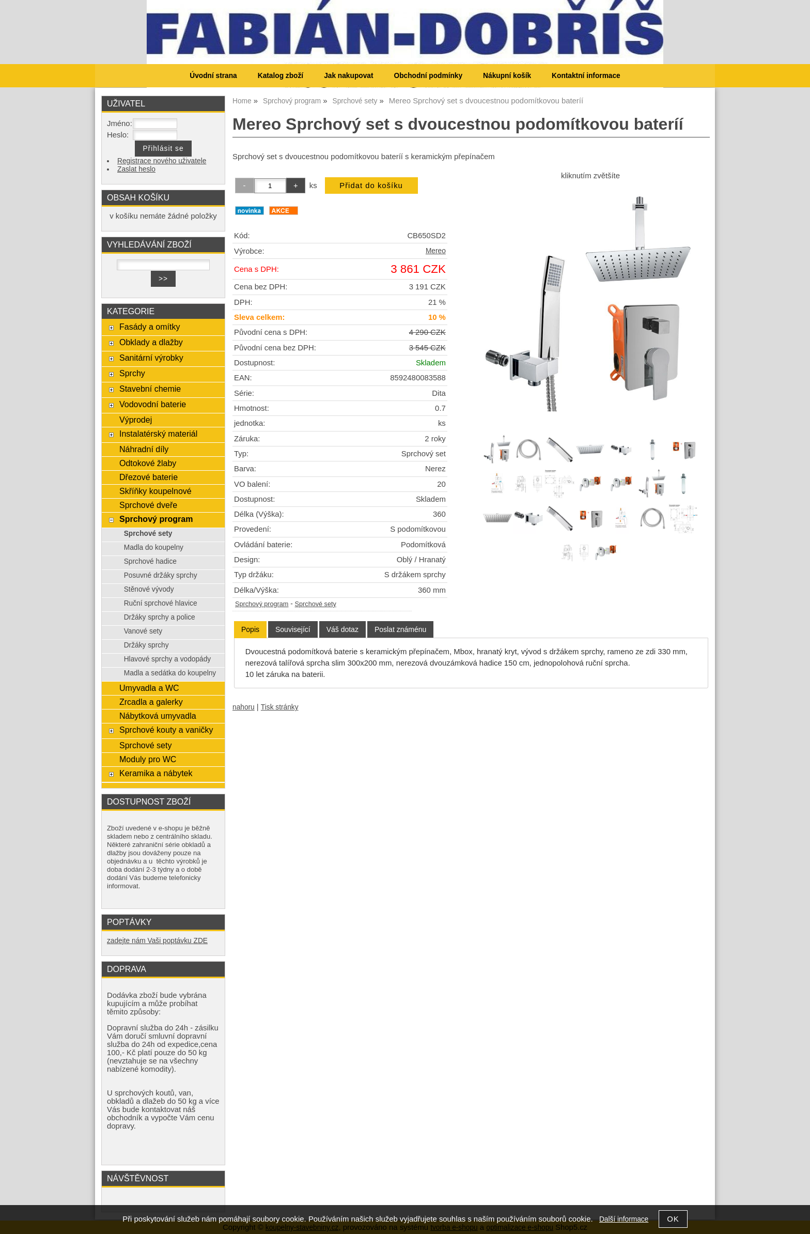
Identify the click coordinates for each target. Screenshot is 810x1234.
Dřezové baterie (148, 477)
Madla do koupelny (153, 547)
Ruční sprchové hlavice (160, 603)
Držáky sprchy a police (159, 617)
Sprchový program (261, 604)
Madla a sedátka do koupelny (170, 673)
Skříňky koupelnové (155, 491)
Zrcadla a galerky (151, 701)
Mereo (436, 251)
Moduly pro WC (147, 759)
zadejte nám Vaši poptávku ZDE (157, 941)
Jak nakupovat (348, 76)
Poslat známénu (400, 629)
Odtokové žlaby (147, 463)
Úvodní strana (213, 76)
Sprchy (132, 373)
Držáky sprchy (146, 645)
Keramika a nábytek (156, 773)
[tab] (250, 629)
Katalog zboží (280, 76)
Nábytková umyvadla (157, 715)
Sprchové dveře (148, 505)
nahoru (243, 707)
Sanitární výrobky (151, 357)
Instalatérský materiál (158, 433)
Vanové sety (143, 631)
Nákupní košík (507, 76)
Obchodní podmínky (428, 76)
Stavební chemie (150, 388)
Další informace (623, 1219)
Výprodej (135, 419)
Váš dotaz (342, 629)
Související (292, 629)
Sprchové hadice (150, 561)
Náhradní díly (143, 449)
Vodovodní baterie (152, 404)
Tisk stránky (280, 707)
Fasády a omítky (149, 326)
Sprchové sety (315, 604)
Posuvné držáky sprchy (160, 575)
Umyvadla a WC (149, 687)
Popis (250, 629)
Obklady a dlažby (151, 342)
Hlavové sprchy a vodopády (167, 659)
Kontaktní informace (586, 76)
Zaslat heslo (136, 169)
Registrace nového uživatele (161, 161)
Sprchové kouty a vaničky (166, 729)
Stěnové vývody (149, 589)
